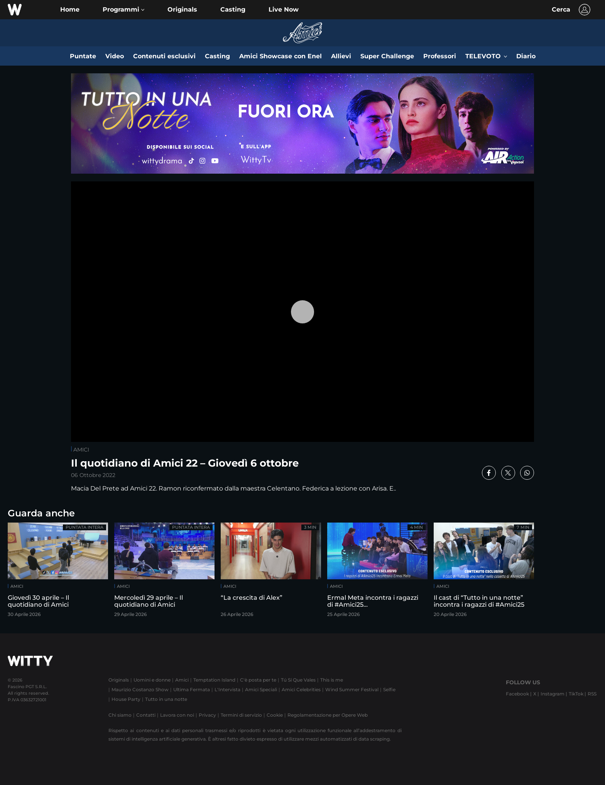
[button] (123, 9)
